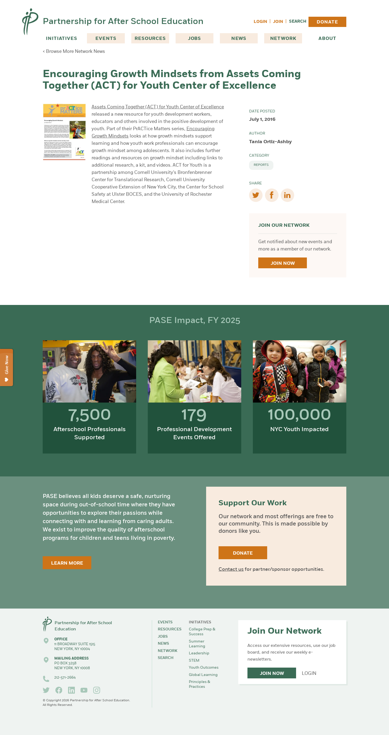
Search (297, 22)
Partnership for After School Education (123, 22)
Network (283, 38)
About (327, 38)
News (238, 38)
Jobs (194, 38)
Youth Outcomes (204, 668)
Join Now (283, 263)
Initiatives (61, 38)
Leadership (199, 653)
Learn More (67, 563)
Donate (327, 22)
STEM (194, 661)
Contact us (231, 569)
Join (278, 22)
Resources (150, 38)
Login (260, 22)
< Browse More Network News (74, 51)
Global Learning (203, 675)
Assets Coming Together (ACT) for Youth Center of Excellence (158, 107)
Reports (261, 165)
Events (105, 38)
